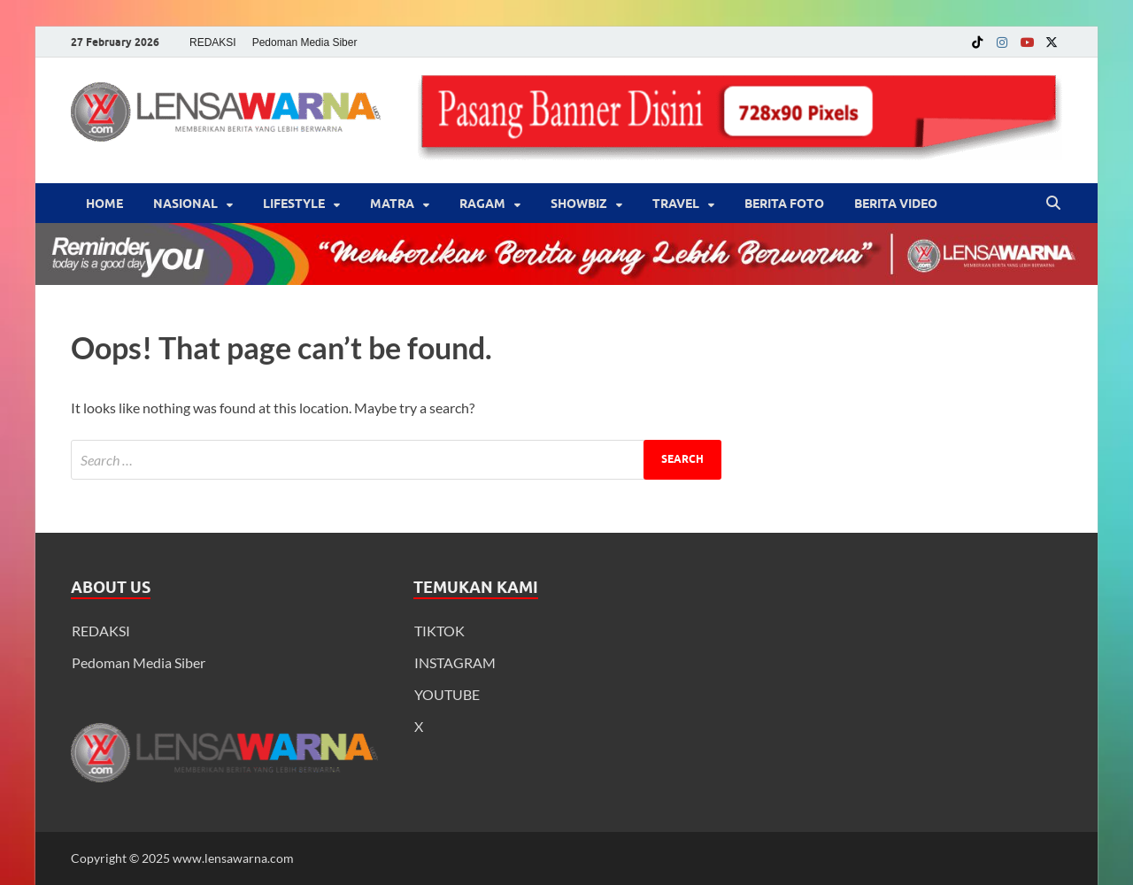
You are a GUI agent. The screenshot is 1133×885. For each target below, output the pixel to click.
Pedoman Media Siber (305, 42)
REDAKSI (212, 42)
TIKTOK (439, 630)
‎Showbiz (579, 203)
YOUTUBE (447, 694)
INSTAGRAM (455, 662)
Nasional (185, 203)
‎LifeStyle (294, 203)
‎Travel (675, 203)
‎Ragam (482, 203)
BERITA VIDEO (895, 203)
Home (104, 203)
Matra (392, 203)
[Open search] (1053, 203)
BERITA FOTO (784, 203)
